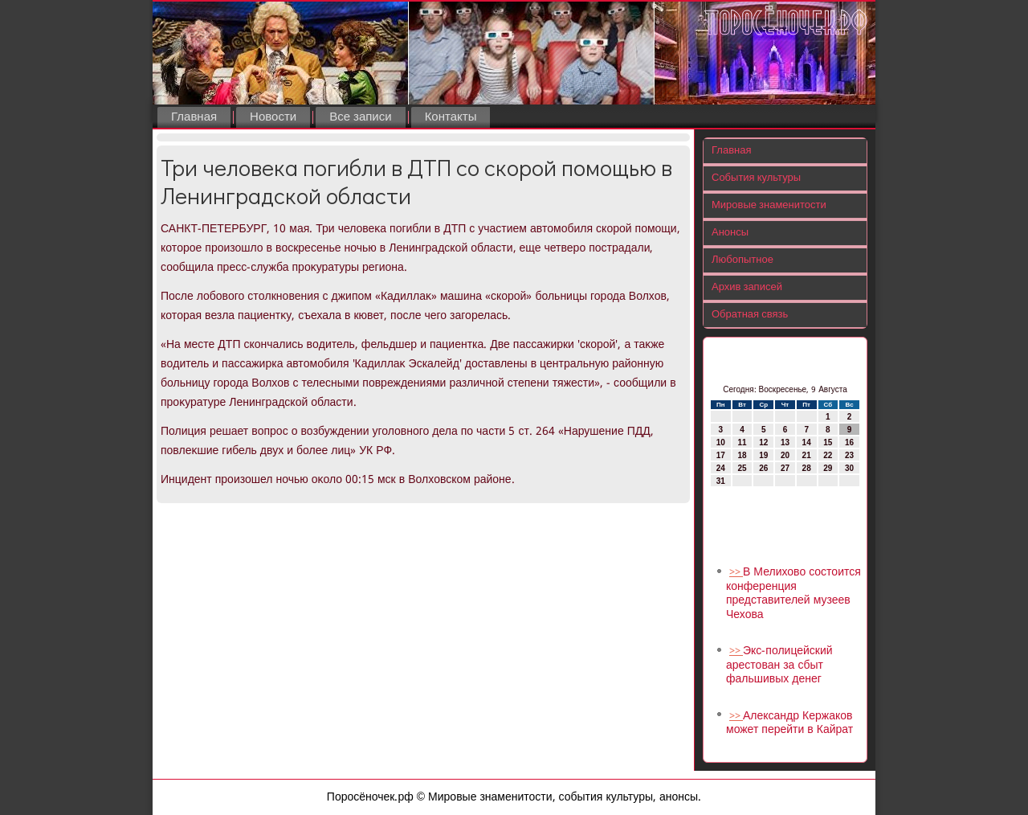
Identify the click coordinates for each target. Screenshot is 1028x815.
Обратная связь (750, 314)
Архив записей (747, 287)
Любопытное (742, 260)
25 (741, 468)
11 (741, 442)
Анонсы (730, 232)
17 (720, 455)
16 (849, 442)
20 (785, 455)
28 (806, 468)
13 (785, 442)
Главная (194, 117)
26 (763, 468)
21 (806, 455)
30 (849, 468)
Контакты (451, 117)
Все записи (360, 117)
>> (736, 572)
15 (827, 442)
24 (720, 468)
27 (785, 468)
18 (741, 455)
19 (763, 455)
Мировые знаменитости (769, 205)
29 (827, 468)
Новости (273, 117)
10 (720, 442)
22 (827, 455)
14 (806, 442)
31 (720, 481)
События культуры (756, 178)
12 (763, 442)
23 (849, 455)
